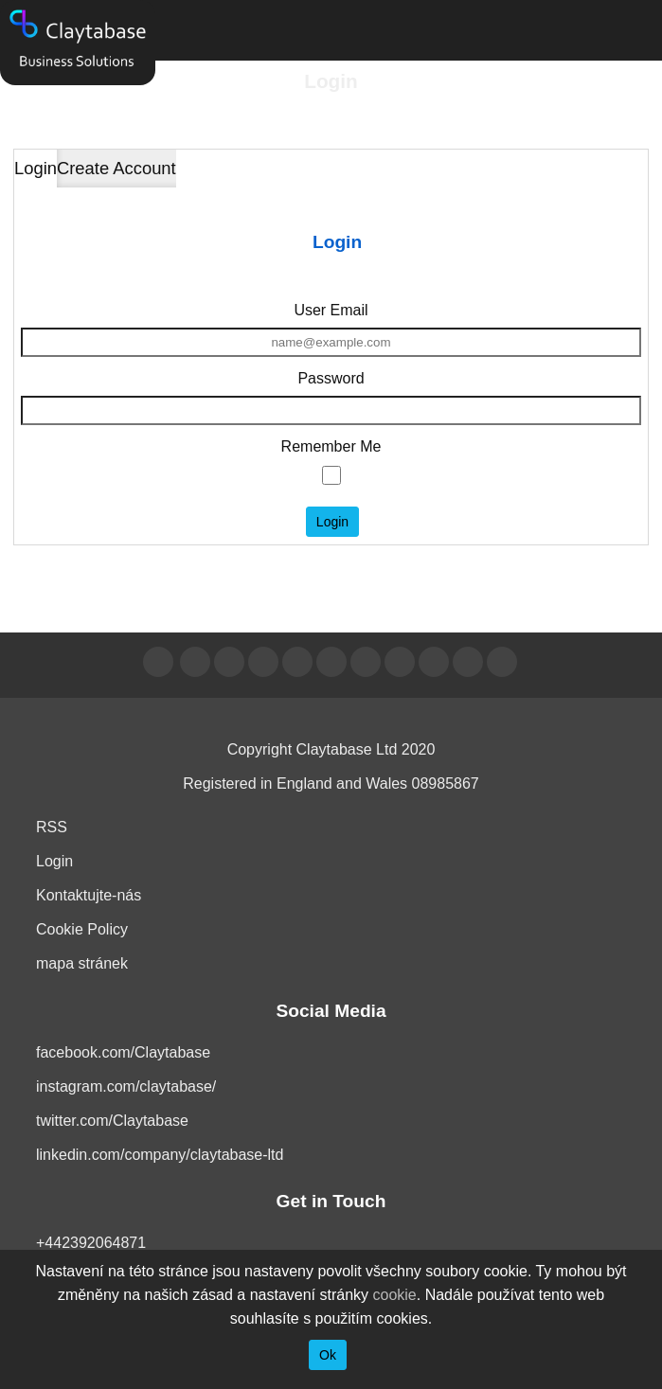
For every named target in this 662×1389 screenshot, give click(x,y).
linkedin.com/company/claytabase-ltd (159, 1155)
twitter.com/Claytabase (112, 1121)
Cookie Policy (82, 929)
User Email (330, 310)
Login (35, 168)
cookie (395, 1295)
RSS (51, 827)
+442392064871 (91, 1243)
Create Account (116, 168)
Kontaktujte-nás (88, 895)
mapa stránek (82, 963)
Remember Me (331, 446)
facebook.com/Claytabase (123, 1052)
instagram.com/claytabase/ (126, 1086)
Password (330, 378)
